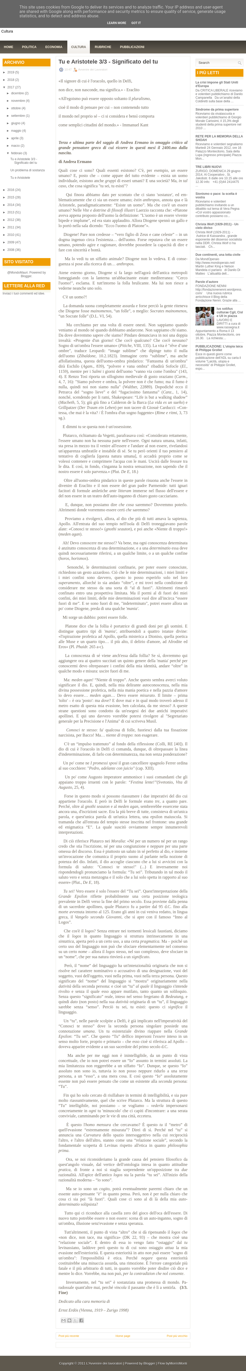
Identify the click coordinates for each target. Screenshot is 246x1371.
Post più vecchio (177, 1335)
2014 (11, 205)
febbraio (17, 153)
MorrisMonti (178, 1363)
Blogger (26, 276)
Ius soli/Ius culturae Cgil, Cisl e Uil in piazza (230, 312)
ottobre (16, 108)
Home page (122, 1335)
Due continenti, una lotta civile (218, 255)
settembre (18, 116)
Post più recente (69, 1335)
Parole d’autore (207, 282)
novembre (18, 101)
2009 (11, 242)
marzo (16, 146)
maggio (16, 131)
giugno (16, 123)
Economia (53, 47)
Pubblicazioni (132, 47)
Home (8, 47)
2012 (11, 220)
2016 (11, 190)
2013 (11, 212)
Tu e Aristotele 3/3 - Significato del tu (23, 161)
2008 (11, 250)
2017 (11, 87)
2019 (11, 72)
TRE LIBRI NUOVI (208, 167)
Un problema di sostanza (27, 170)
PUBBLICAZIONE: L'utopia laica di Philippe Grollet (219, 348)
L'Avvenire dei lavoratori (104, 1363)
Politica (29, 47)
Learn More (116, 23)
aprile (15, 138)
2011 (11, 227)
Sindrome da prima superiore (217, 109)
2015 (11, 197)
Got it (136, 23)
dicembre (18, 93)
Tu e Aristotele (20, 178)
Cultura (78, 47)
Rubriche (103, 47)
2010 (11, 235)
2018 (11, 80)
